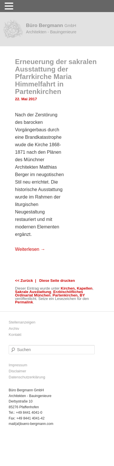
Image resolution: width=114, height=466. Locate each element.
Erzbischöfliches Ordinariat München (49, 293)
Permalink (24, 302)
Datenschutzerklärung (27, 377)
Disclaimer (17, 371)
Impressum (18, 365)
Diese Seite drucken (57, 280)
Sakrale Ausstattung (33, 292)
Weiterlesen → (30, 249)
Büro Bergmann (51, 28)
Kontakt (15, 334)
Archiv (14, 328)
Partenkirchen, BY (69, 295)
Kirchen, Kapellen (76, 288)
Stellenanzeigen (22, 322)
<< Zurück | (26, 280)
